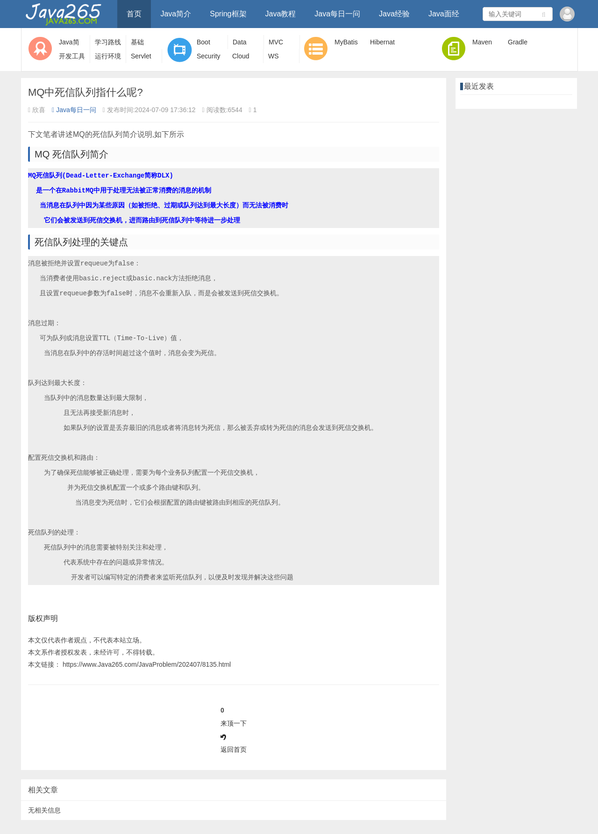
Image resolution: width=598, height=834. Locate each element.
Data (240, 42)
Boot (203, 42)
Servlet (141, 56)
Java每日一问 (337, 14)
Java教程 (280, 14)
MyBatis (346, 42)
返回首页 (234, 749)
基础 (137, 42)
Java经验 (394, 14)
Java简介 (175, 14)
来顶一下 (234, 723)
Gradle (517, 42)
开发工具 (72, 56)
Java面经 (443, 14)
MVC (276, 42)
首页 (134, 14)
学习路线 (108, 42)
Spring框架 (228, 14)
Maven (482, 42)
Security (209, 56)
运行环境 (108, 56)
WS (273, 56)
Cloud (240, 56)
